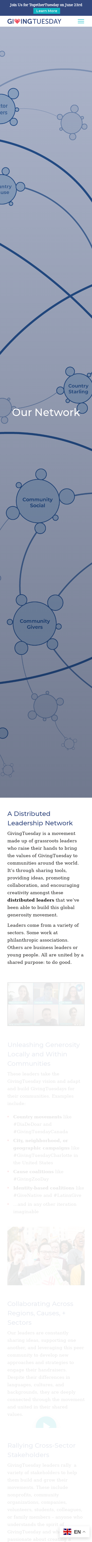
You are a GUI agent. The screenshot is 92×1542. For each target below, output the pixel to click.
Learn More (46, 11)
